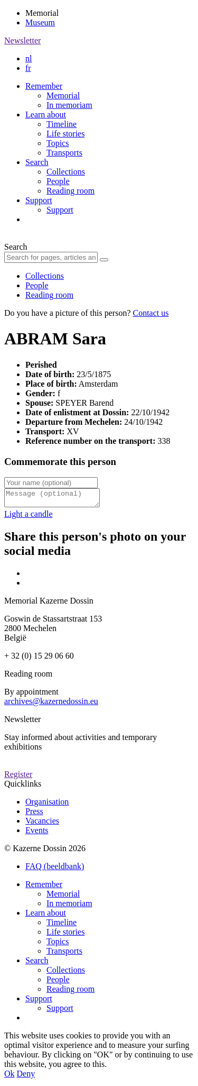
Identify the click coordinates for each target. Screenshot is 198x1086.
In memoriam (69, 105)
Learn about (45, 114)
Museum (40, 22)
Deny (26, 1076)
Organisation (47, 804)
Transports (64, 152)
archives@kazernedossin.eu (51, 704)
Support (38, 200)
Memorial (63, 95)
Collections (65, 171)
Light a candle (28, 517)
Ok (9, 1076)
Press (34, 814)
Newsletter (22, 40)
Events (37, 833)
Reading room (70, 190)
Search (37, 162)
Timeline (61, 124)
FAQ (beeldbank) (54, 869)
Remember (43, 85)
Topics (57, 143)
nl (28, 58)
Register (18, 777)
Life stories (65, 133)
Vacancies (42, 823)
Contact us (150, 312)
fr (28, 67)
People (58, 181)
